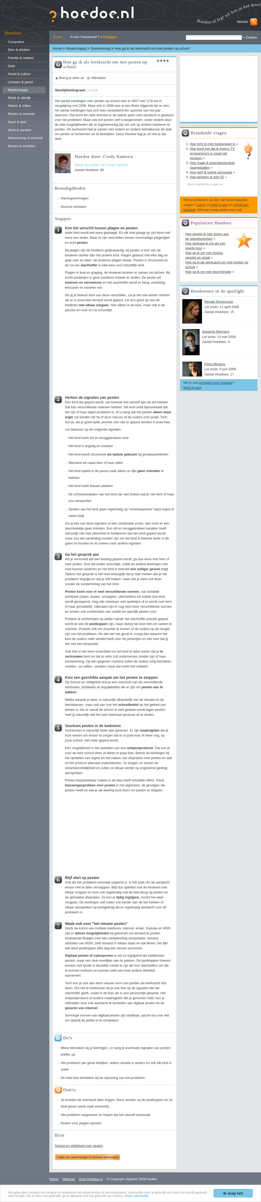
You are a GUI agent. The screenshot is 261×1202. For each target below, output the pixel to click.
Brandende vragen (208, 132)
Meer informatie (137, 1196)
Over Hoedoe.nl (91, 1179)
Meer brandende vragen (203, 184)
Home (57, 37)
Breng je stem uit (71, 78)
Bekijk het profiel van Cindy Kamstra (101, 165)
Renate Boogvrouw (218, 302)
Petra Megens (214, 364)
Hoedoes (13, 32)
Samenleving (100, 48)
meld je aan (219, 205)
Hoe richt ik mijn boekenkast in (212, 144)
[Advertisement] (105, 352)
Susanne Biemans (215, 331)
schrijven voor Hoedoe (215, 383)
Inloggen (110, 37)
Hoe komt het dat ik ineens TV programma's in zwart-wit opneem (212, 153)
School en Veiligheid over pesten (79, 1146)
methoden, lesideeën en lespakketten (92, 687)
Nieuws (242, 22)
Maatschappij (76, 48)
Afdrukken (98, 78)
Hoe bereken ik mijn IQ (207, 177)
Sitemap (68, 1179)
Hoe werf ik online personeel (211, 172)
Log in (201, 205)
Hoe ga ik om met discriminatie (208, 272)
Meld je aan (192, 388)
